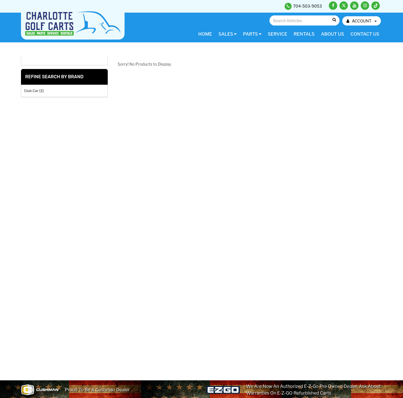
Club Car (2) (34, 91)
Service (277, 34)
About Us (332, 34)
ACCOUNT (361, 21)
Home (205, 34)
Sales (228, 34)
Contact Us (364, 34)
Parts (252, 34)
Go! (334, 20)
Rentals (304, 34)
